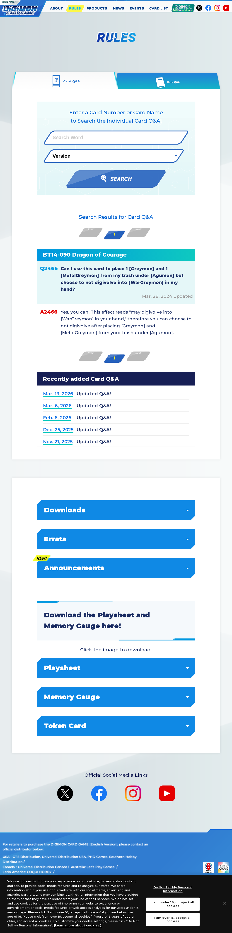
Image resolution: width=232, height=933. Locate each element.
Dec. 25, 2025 (58, 429)
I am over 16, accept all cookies (172, 919)
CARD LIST (158, 8)
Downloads (116, 510)
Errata (116, 539)
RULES (75, 8)
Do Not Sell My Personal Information (172, 889)
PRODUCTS (97, 8)
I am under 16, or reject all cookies (173, 904)
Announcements (116, 568)
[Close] (225, 903)
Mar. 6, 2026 (57, 405)
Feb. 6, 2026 (57, 417)
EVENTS (137, 8)
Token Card (116, 726)
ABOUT (56, 8)
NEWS (118, 8)
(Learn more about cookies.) (77, 925)
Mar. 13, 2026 (58, 393)
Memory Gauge (116, 697)
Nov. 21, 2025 (57, 441)
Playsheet (116, 668)
